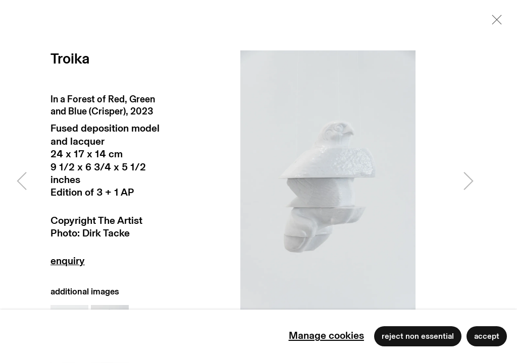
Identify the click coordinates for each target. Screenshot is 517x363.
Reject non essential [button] (418, 336)
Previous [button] (21, 181)
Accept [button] (486, 336)
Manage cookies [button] (326, 336)
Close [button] (494, 22)
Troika (69, 59)
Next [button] (468, 181)
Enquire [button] (107, 263)
